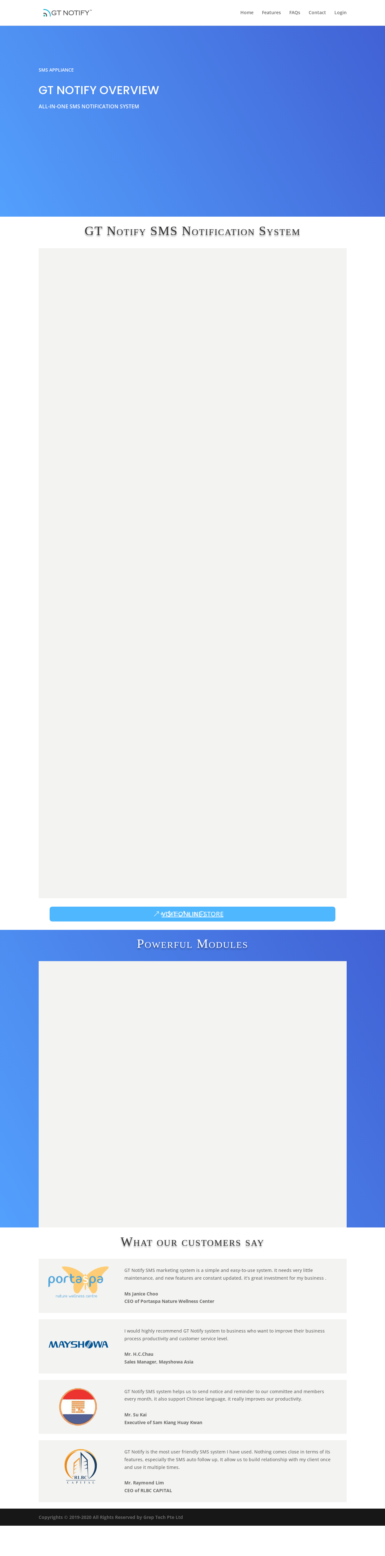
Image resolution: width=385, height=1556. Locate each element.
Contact (317, 13)
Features (271, 13)
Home (247, 13)
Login (340, 13)
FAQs (294, 13)
